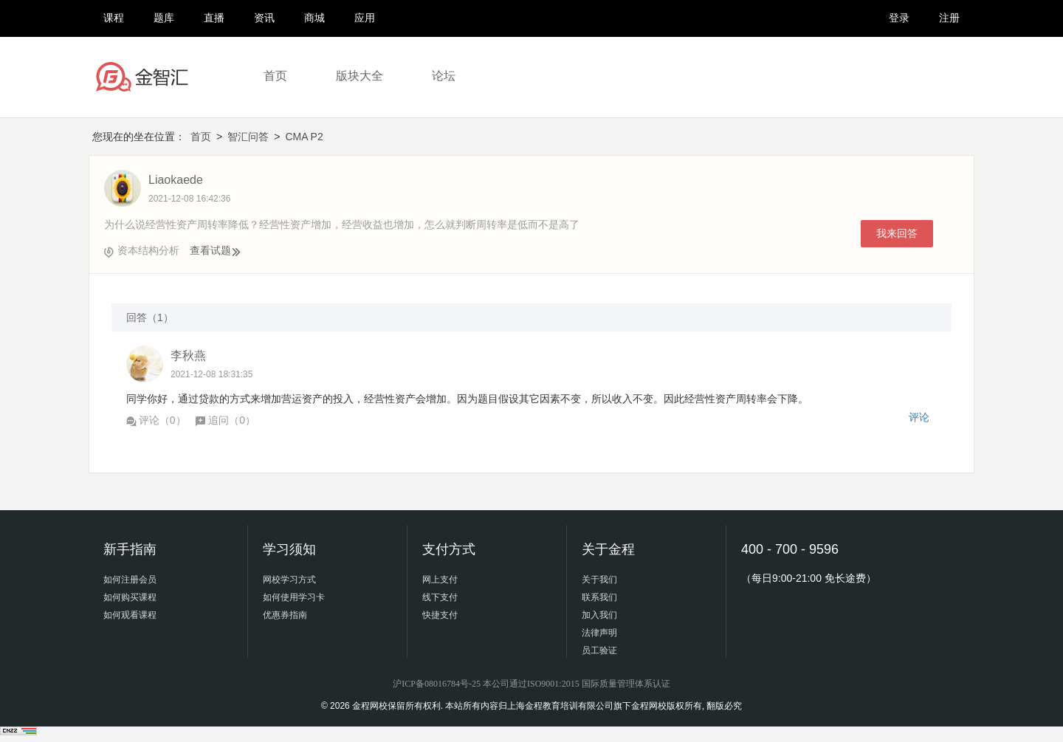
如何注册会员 (129, 579)
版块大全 (359, 75)
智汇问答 (248, 136)
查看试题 (215, 250)
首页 (275, 75)
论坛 (443, 75)
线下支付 (440, 597)
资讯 (264, 18)
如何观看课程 (129, 615)
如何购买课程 (129, 597)
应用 (364, 18)
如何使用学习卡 (294, 597)
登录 (899, 18)
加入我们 (599, 615)
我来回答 (897, 233)
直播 (214, 18)
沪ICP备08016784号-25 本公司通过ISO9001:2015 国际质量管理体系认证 (531, 684)
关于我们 (599, 579)
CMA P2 (304, 136)
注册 (949, 18)
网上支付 (440, 579)
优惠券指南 (285, 615)
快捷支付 (440, 615)
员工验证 (599, 650)
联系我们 (599, 597)
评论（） (156, 420)
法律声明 (599, 633)
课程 (113, 18)
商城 (314, 18)
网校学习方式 (289, 579)
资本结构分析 (148, 250)
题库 (164, 18)
